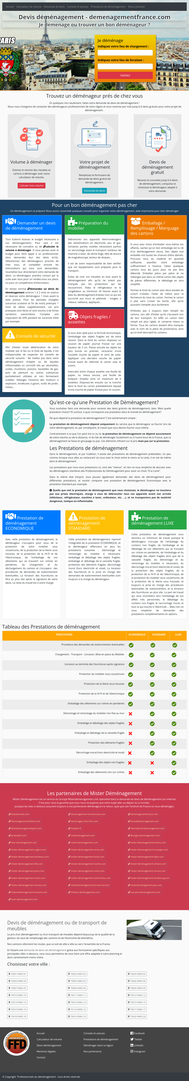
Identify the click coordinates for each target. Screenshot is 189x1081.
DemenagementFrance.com (143, 814)
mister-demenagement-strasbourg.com (148, 878)
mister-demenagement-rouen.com (27, 878)
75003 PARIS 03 (136, 973)
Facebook (137, 1033)
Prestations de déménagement (108, 6)
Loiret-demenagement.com (83, 842)
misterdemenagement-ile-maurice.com (88, 885)
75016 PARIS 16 (17, 1009)
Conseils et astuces (77, 6)
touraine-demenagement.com (144, 892)
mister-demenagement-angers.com (27, 849)
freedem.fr (74, 828)
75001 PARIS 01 (17, 973)
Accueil (10, 6)
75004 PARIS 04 (17, 981)
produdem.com (18, 835)
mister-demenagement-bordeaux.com (29, 856)
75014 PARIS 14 (77, 1002)
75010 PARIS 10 (17, 995)
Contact (41, 1057)
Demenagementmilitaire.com (24, 821)
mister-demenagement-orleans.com (147, 863)
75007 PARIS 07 (17, 988)
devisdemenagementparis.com (25, 828)
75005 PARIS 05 (77, 981)
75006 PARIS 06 (136, 981)
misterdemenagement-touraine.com (28, 892)
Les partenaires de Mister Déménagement (94, 793)
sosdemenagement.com (81, 835)
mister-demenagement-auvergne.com (148, 849)
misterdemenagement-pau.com (145, 885)
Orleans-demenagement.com (84, 892)
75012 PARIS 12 (136, 995)
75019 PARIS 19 (77, 1016)
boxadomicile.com (19, 814)
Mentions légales (46, 1051)
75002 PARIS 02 (77, 973)
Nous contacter (136, 6)
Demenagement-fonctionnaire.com (86, 814)
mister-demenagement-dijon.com (146, 856)
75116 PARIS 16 (77, 1009)
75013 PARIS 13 (17, 1002)
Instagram (137, 1051)
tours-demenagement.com (23, 899)
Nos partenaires (93, 1051)
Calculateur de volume (28, 6)
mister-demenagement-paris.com (26, 870)
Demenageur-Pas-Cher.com (83, 821)
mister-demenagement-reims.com (86, 870)
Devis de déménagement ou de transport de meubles (57, 925)
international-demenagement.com (146, 828)
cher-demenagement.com (23, 842)
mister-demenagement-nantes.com (87, 863)
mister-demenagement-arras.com (86, 849)
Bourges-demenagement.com (144, 835)
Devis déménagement (49, 1045)
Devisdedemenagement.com (143, 821)
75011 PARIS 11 (77, 995)
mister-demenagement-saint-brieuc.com (89, 878)
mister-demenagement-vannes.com (27, 885)
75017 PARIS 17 (136, 1009)
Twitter (136, 1039)
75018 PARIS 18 (17, 1016)
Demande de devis (54, 6)
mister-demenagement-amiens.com (147, 842)
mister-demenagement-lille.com (26, 863)
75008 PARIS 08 (77, 988)
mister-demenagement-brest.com (86, 856)
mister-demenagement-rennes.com (147, 870)
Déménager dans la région (98, 1045)
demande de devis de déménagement (45, 950)
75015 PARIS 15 (136, 1002)
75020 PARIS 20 (136, 1016)
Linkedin (136, 1045)
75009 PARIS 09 (136, 988)
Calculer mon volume (31, 185)
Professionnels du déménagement (36, 1076)
